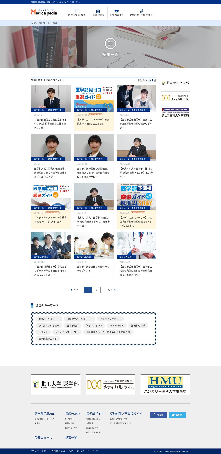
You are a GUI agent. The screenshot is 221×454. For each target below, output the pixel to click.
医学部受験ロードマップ (44, 419)
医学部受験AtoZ (76, 15)
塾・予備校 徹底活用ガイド (120, 423)
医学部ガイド (117, 15)
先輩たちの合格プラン (119, 419)
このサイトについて (76, 451)
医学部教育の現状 (93, 432)
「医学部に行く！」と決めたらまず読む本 (108, 332)
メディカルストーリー (66, 332)
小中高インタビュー (49, 325)
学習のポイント (94, 325)
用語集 (37, 423)
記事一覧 (42, 23)
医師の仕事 (69, 423)
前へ (76, 290)
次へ (110, 290)
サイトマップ (92, 451)
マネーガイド (117, 325)
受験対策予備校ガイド (142, 15)
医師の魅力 (72, 413)
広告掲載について (58, 451)
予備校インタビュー (110, 319)
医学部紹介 (72, 325)
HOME (33, 23)
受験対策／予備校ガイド (126, 413)
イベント (43, 332)
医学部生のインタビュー (79, 319)
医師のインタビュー (49, 319)
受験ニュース (43, 437)
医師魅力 (98, 15)
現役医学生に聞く (93, 419)
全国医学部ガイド (93, 428)
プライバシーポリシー (40, 451)
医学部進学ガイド (48, 338)
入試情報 (89, 423)
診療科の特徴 (138, 325)
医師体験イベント (72, 428)
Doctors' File (70, 419)
